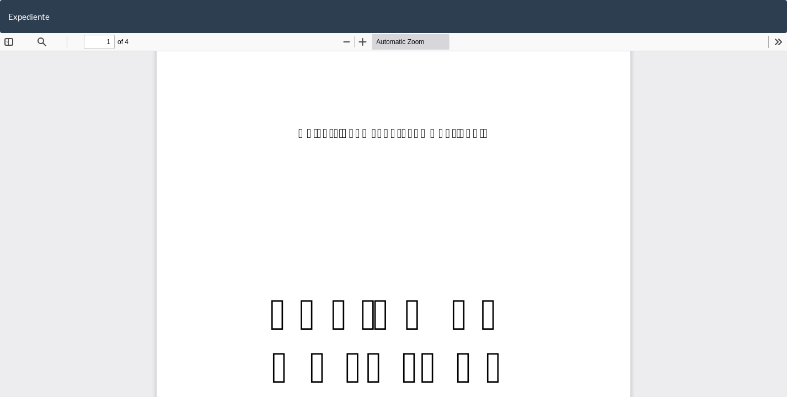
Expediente (29, 17)
